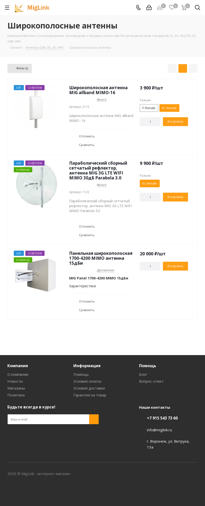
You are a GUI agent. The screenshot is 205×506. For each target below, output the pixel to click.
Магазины (16, 388)
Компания (17, 365)
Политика (16, 394)
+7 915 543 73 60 (162, 418)
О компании (17, 374)
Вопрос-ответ (151, 381)
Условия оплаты (87, 381)
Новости (15, 381)
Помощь (81, 374)
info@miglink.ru (159, 429)
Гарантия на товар (89, 394)
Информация (87, 365)
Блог (143, 374)
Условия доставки (89, 388)
